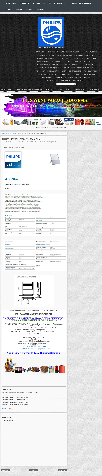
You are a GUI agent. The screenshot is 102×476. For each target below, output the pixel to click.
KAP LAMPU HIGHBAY (91, 52)
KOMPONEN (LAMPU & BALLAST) (85, 61)
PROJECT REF (25, 3)
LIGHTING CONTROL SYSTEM (82, 3)
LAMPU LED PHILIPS (71, 64)
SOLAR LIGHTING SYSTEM (47, 74)
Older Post (62, 470)
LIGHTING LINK (39, 52)
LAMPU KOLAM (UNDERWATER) (51, 77)
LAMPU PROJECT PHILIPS (55, 52)
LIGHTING (36, 3)
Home (3, 89)
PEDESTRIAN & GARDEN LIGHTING (48, 61)
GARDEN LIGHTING (88, 74)
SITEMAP (29, 9)
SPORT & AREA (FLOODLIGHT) (14, 133)
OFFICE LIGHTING (63, 58)
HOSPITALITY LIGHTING (85, 68)
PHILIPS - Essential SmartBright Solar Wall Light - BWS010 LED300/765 (21, 392)
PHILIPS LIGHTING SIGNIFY (54, 89)
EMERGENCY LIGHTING (88, 64)
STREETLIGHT (42, 55)
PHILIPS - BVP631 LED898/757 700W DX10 (21, 139)
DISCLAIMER (39, 9)
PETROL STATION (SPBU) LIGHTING (48, 71)
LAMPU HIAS (87, 77)
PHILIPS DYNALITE (93, 89)
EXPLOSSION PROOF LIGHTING (68, 74)
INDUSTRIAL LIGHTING (74, 52)
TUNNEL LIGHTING (90, 71)
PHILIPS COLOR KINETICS (75, 89)
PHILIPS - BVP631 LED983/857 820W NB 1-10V (15, 395)
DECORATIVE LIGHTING (73, 77)
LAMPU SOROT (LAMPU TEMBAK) (60, 55)
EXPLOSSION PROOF (61, 3)
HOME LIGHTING (69, 68)
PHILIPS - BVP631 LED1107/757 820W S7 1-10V (15, 400)
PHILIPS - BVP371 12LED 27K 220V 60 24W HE (15, 402)
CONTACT (19, 9)
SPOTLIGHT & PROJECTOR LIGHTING (83, 58)
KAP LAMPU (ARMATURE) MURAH (58, 80)
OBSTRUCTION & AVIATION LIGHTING (49, 64)
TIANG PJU (47, 3)
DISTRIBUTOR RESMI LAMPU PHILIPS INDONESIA (25, 89)
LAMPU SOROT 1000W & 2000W (84, 55)
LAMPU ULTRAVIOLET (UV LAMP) (50, 68)
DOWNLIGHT (67, 61)
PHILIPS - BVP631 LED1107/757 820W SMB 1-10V (16, 397)
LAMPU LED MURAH (78, 80)
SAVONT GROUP (11, 3)
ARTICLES (8, 9)
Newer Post (5, 470)
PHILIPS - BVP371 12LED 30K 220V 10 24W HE (15, 404)
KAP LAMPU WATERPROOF (45, 58)
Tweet (4, 409)
